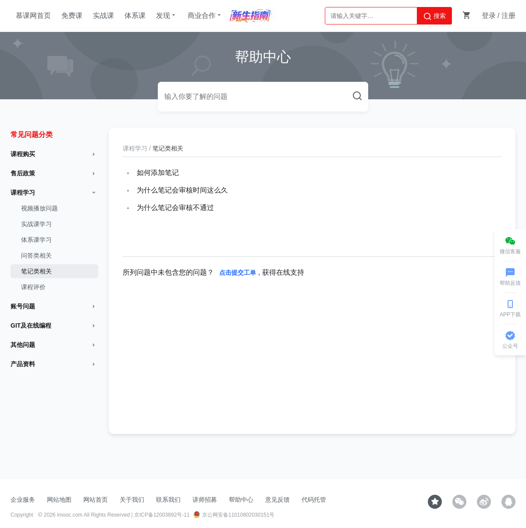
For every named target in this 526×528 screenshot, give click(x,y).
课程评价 (33, 286)
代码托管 (314, 499)
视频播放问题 (39, 208)
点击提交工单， (240, 272)
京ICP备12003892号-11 (162, 515)
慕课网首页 (33, 15)
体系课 (135, 15)
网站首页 (95, 499)
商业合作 (205, 15)
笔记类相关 (36, 271)
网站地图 (59, 499)
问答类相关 (36, 255)
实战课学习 (36, 223)
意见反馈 (277, 499)
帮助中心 (241, 499)
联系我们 (168, 499)
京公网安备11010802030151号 (233, 515)
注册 (508, 15)
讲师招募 (204, 499)
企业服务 (23, 499)
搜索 (434, 16)
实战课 (103, 15)
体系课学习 (36, 239)
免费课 (71, 15)
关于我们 (132, 499)
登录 (489, 15)
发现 (166, 15)
